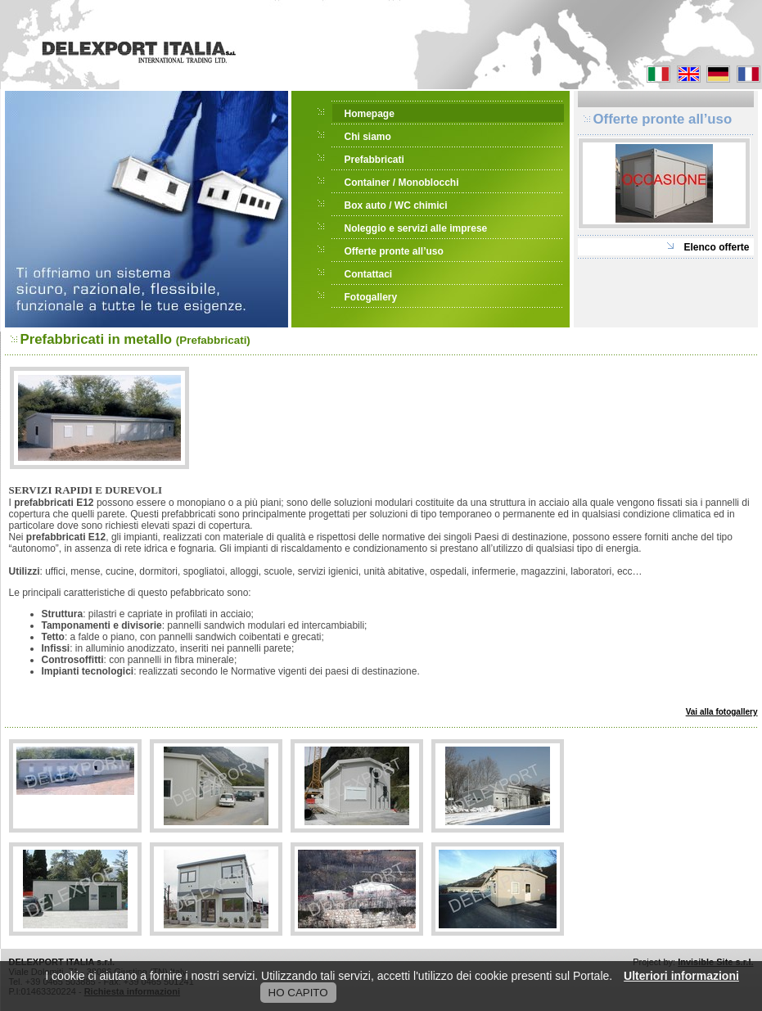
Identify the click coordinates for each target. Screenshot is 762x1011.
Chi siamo (368, 136)
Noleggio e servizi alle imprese (416, 228)
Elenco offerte (716, 247)
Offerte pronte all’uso (394, 251)
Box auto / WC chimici (396, 205)
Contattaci (369, 274)
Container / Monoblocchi (402, 182)
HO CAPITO (298, 992)
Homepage (370, 114)
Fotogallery (371, 297)
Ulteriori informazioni (681, 975)
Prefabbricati (374, 159)
